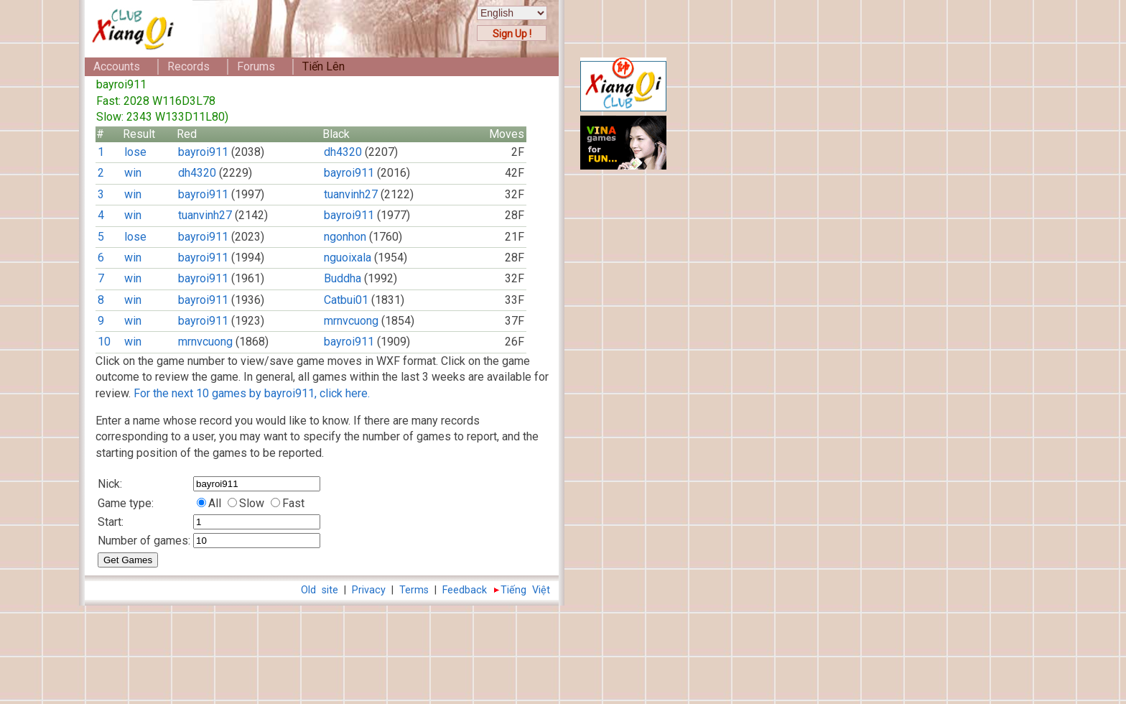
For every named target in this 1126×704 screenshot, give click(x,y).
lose (135, 152)
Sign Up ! (512, 34)
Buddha (342, 278)
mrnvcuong (351, 321)
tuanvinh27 (351, 194)
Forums (256, 66)
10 (104, 341)
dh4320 (343, 152)
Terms (414, 590)
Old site (319, 590)
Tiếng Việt (525, 590)
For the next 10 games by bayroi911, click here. (252, 393)
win (132, 173)
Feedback (464, 590)
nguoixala (347, 257)
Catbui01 (346, 300)
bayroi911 (203, 152)
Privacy (369, 590)
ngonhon (345, 237)
